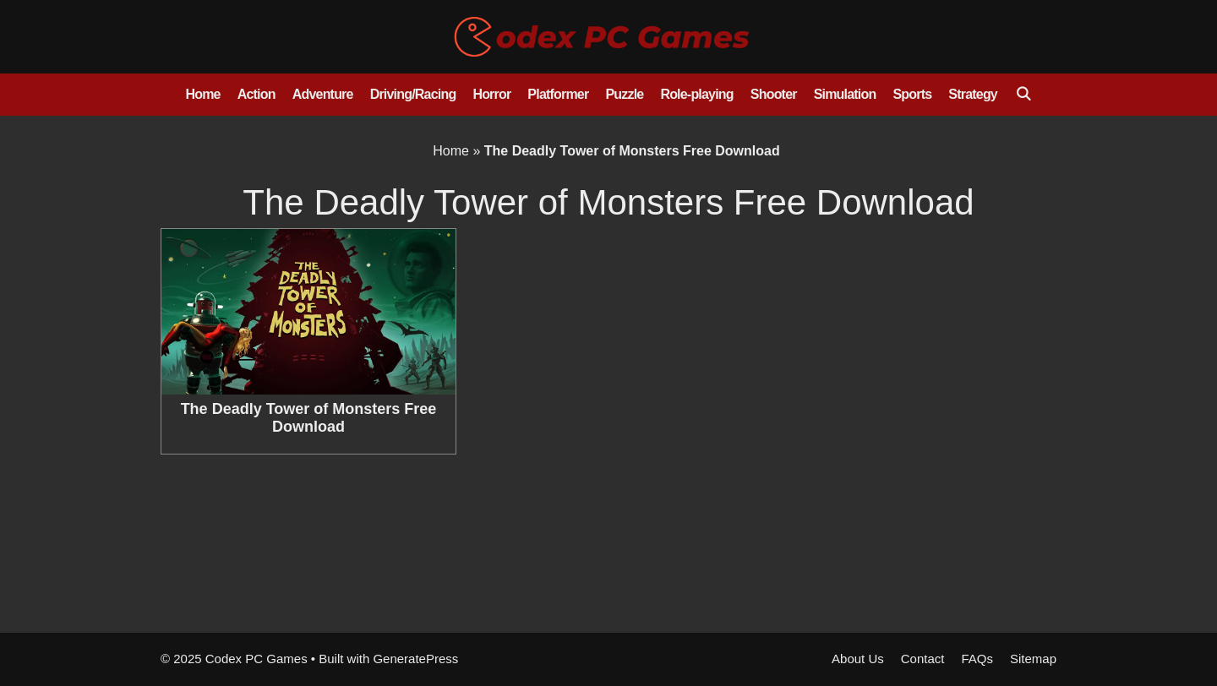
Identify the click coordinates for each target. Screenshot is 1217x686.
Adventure (322, 94)
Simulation (845, 94)
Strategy (972, 94)
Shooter (773, 94)
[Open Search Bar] (1023, 95)
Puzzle (624, 94)
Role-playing (696, 94)
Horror (491, 94)
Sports (911, 94)
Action (256, 94)
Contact (923, 658)
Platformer (557, 94)
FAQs (977, 658)
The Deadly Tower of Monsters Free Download (309, 418)
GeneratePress (415, 658)
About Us (858, 658)
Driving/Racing (413, 94)
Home (202, 94)
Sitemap (1033, 658)
